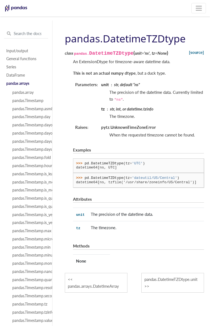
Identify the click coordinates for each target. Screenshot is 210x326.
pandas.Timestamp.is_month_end (29, 182)
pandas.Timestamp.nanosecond (29, 271)
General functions (21, 59)
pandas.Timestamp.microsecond (29, 239)
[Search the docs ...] (26, 34)
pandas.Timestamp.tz (29, 304)
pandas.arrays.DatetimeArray (93, 286)
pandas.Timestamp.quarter (29, 280)
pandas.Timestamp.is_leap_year (29, 174)
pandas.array (23, 92)
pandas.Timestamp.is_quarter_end (29, 198)
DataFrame (15, 75)
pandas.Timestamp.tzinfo (29, 312)
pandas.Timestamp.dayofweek (29, 125)
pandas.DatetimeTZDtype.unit (170, 279)
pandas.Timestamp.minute (29, 255)
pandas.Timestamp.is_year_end (29, 215)
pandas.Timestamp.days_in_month (29, 141)
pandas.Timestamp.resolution (29, 288)
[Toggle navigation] (198, 8)
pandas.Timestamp (27, 100)
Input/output (17, 51)
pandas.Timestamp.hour (29, 166)
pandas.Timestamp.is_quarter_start (29, 206)
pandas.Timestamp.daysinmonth (29, 149)
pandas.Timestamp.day (29, 117)
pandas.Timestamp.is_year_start (29, 222)
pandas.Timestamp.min (29, 247)
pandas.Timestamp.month (29, 263)
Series (11, 67)
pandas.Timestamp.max (29, 231)
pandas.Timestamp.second (29, 296)
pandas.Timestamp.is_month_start (29, 190)
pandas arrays (17, 83)
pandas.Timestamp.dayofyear (29, 133)
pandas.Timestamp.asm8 (29, 109)
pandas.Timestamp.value (29, 320)
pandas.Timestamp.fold (29, 157)
